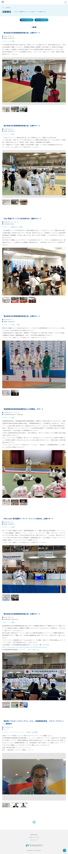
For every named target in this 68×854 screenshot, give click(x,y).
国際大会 (14, 227)
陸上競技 (35, 732)
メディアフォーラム (18, 732)
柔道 (13, 41)
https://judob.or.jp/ (33, 649)
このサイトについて (34, 837)
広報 (13, 325)
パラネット (7, 732)
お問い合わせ (34, 835)
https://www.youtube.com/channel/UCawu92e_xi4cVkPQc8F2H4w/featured (24, 647)
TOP (3, 7)
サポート (6, 41)
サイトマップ (34, 840)
